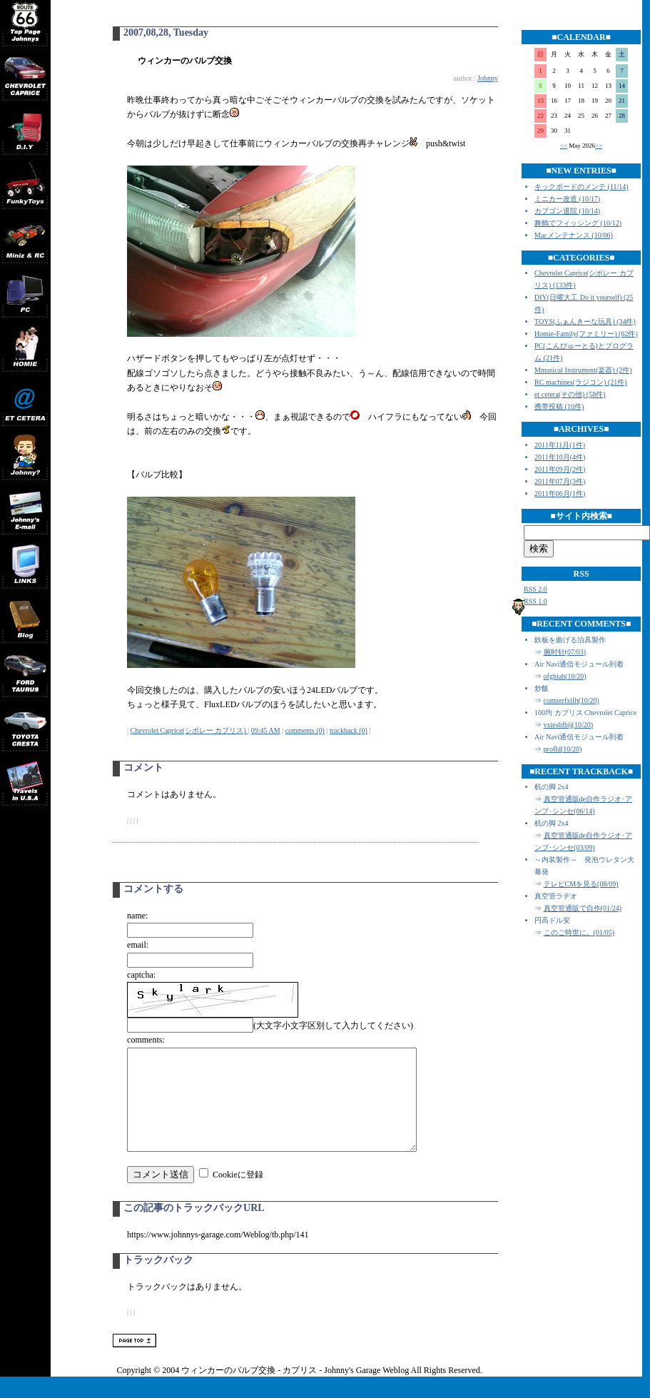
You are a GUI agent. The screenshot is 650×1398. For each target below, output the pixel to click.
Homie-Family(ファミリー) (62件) (586, 334)
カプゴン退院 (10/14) (567, 211)
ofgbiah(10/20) (565, 676)
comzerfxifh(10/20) (571, 700)
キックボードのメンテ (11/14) (581, 187)
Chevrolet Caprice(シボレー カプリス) (189, 730)
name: (137, 916)
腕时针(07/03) (565, 652)
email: (137, 945)
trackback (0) (348, 730)
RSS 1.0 (535, 601)
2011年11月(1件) (559, 445)
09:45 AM (265, 730)
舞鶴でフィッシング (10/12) (577, 223)
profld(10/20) (563, 749)
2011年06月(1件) (559, 493)
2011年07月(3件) (559, 481)
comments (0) (305, 730)
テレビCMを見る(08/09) (581, 884)
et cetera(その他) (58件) (569, 394)
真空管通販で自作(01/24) (582, 908)
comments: (146, 1040)
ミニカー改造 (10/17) (567, 199)
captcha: (141, 975)
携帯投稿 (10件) (559, 406)
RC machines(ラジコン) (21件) (580, 382)
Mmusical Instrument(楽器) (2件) (583, 370)
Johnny (487, 78)
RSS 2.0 (535, 589)
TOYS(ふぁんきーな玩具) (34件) (585, 321)
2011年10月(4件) (559, 457)
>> (598, 145)
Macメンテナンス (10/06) (573, 235)
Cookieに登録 (238, 1196)
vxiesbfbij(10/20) (568, 725)
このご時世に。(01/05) (579, 932)
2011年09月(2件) (559, 469)
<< (563, 145)
